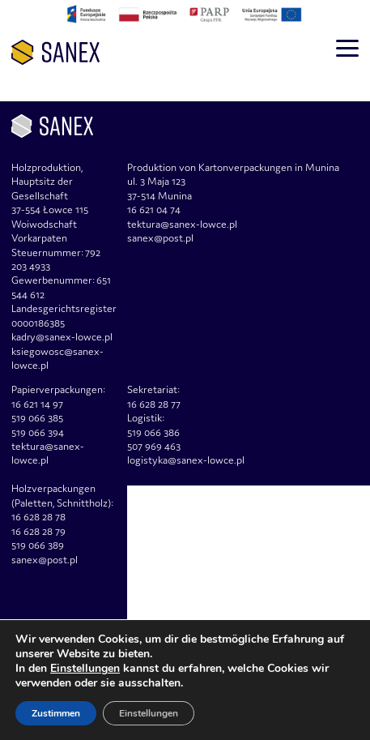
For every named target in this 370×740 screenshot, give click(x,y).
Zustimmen (56, 713)
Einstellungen (85, 668)
